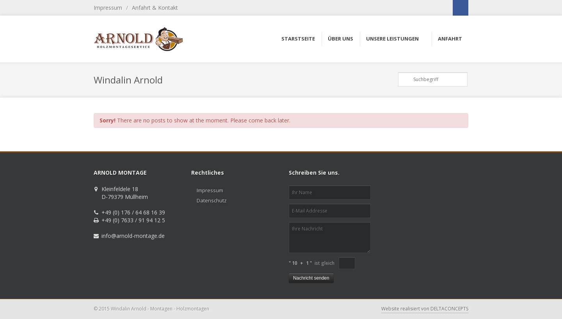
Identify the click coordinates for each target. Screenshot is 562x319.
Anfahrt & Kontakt (155, 7)
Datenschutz (212, 200)
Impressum (108, 7)
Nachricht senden (311, 278)
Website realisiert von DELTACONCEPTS (424, 308)
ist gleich (324, 263)
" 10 (293, 263)
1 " (309, 263)
